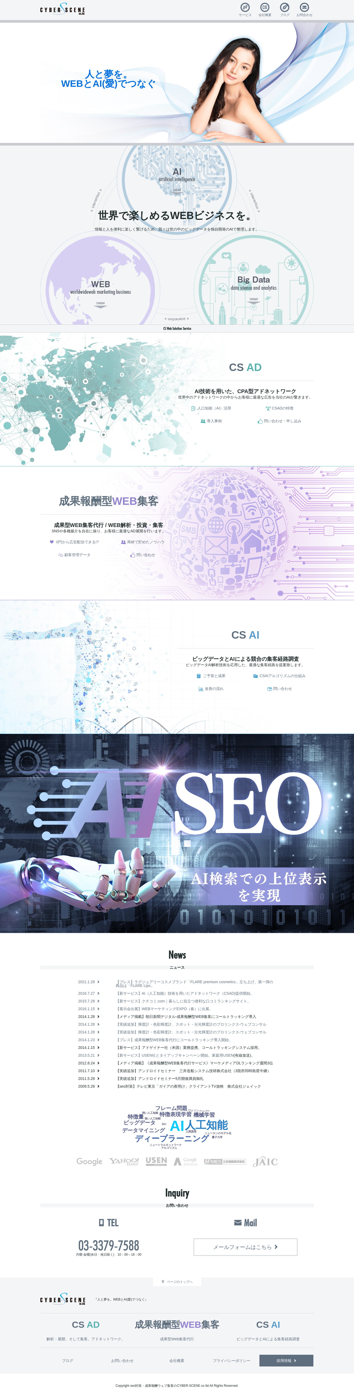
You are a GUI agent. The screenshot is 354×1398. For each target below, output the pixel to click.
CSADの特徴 (283, 408)
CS (245, 367)
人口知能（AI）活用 (214, 408)
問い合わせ (146, 555)
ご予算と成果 (214, 676)
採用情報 (284, 1360)
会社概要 (265, 15)
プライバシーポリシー (231, 1360)
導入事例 (214, 421)
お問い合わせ (122, 1360)
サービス (245, 15)
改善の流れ (214, 688)
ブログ (285, 15)
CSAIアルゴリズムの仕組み (283, 676)
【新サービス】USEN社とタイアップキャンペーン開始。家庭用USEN (175, 1055)
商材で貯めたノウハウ (146, 542)
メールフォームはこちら (242, 1247)
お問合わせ (305, 15)
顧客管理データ (77, 555)
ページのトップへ (180, 1282)
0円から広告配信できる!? (77, 542)
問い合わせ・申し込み (282, 421)
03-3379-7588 (108, 1245)
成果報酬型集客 (108, 501)
